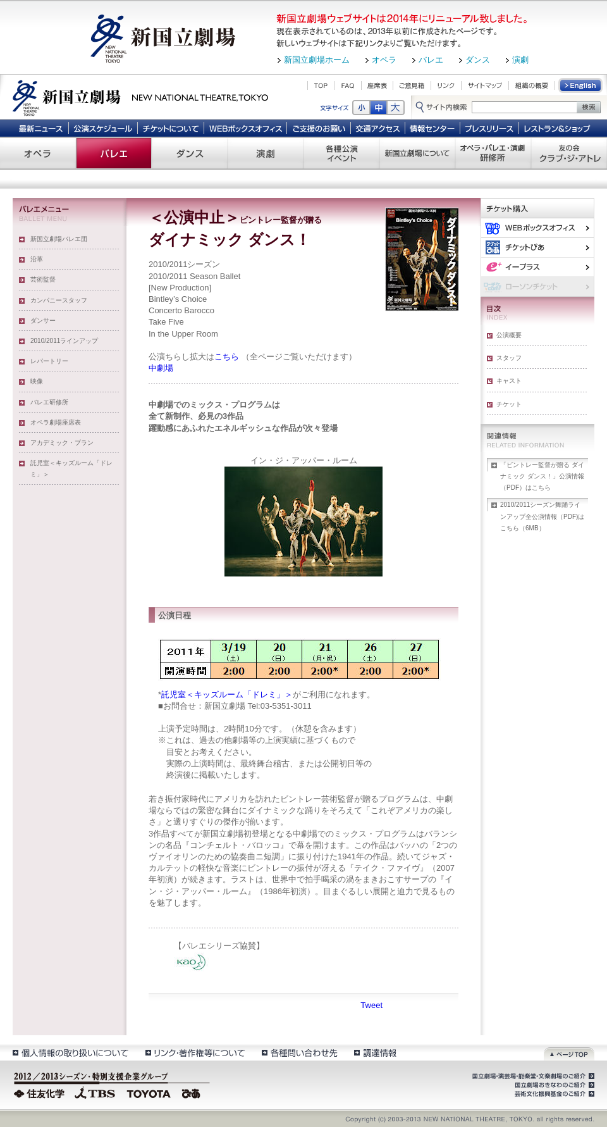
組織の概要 (532, 85)
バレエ (431, 60)
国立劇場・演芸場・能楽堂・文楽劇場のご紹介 (532, 1076)
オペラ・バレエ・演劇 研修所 (493, 153)
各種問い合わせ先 (298, 1053)
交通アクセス (378, 128)
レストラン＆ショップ (558, 128)
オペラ (384, 60)
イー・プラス (537, 267)
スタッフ (509, 357)
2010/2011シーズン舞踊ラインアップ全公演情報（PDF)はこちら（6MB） (542, 516)
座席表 (377, 85)
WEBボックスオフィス (245, 128)
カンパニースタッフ (58, 300)
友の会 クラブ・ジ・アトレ (569, 153)
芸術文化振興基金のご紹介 (553, 1094)
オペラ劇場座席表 (55, 422)
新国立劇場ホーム (317, 60)
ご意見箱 (412, 85)
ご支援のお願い (319, 128)
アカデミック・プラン (62, 442)
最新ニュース (40, 128)
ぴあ (537, 247)
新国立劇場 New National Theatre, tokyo (140, 97)
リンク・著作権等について (194, 1053)
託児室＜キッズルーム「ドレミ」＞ (71, 468)
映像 (36, 381)
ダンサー (43, 320)
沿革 (36, 259)
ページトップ (569, 1053)
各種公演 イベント (341, 153)
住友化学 (41, 1092)
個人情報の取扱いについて (70, 1053)
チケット (509, 404)
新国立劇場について (417, 153)
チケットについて (170, 128)
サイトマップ (485, 85)
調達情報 (375, 1053)
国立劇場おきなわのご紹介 (553, 1085)
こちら (226, 356)
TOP (321, 85)
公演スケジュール (102, 128)
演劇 (520, 60)
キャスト (509, 380)
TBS (95, 1092)
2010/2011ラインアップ (64, 340)
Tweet (371, 1005)
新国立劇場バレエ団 (58, 238)
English (581, 85)
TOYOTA (149, 1092)
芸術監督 (43, 279)
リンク (446, 85)
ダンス (477, 60)
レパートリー (49, 361)
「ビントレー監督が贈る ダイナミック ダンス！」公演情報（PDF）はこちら (542, 476)
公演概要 (509, 335)
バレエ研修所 (49, 402)
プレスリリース (489, 128)
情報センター (432, 128)
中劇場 (161, 368)
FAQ (347, 85)
